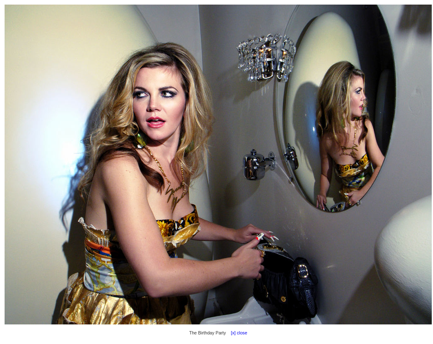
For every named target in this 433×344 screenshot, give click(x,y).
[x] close (237, 332)
